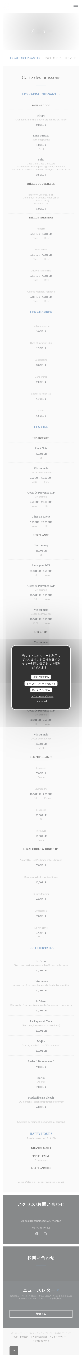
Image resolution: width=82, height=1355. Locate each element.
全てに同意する (41, 677)
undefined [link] (42, 700)
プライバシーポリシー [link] (42, 696)
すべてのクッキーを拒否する (41, 683)
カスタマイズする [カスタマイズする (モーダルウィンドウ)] (41, 689)
